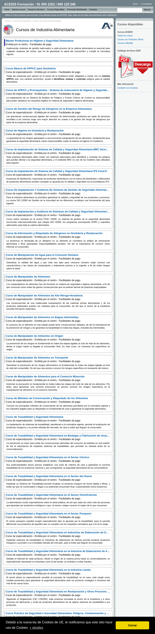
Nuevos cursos (18, 9)
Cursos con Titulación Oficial (130, 39)
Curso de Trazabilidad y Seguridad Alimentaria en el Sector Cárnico (47, 459)
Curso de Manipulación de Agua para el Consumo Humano (43, 256)
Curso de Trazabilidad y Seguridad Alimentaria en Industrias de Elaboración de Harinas (58, 534)
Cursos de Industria (22, 21)
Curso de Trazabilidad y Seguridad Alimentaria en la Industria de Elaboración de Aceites (58, 553)
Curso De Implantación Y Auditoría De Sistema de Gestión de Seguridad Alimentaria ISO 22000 (58, 191)
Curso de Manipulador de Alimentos (43, 278)
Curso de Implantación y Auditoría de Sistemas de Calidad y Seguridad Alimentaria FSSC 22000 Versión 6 (58, 213)
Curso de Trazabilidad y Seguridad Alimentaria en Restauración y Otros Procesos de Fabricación (58, 593)
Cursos (8, 21)
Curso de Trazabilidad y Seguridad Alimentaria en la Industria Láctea (48, 571)
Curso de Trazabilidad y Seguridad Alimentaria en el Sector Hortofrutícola (51, 496)
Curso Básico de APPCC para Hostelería (43, 70)
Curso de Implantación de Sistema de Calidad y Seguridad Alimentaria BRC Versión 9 (58, 151)
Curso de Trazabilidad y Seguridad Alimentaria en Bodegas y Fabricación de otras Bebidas (58, 437)
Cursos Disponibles (55, 9)
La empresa (146, 4)
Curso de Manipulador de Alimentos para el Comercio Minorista (45, 378)
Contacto (93, 9)
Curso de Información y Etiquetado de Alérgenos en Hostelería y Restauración (54, 235)
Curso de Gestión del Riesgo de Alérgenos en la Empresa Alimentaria (49, 110)
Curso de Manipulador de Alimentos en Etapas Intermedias (43, 319)
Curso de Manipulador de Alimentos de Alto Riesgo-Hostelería (44, 297)
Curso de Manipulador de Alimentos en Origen (43, 337)
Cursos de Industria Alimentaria (46, 21)
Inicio (135, 4)
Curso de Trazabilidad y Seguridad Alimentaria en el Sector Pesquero (48, 515)
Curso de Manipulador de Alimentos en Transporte (43, 359)
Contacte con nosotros (128, 88)
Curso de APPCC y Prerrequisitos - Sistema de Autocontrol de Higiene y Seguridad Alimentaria (58, 92)
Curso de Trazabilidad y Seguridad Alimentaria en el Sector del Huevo (49, 478)
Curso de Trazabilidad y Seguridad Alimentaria (43, 418)
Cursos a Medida (125, 43)
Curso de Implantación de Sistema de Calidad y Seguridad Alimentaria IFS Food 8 (56, 173)
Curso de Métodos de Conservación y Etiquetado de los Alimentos (47, 400)
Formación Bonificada (77, 9)
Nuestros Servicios (36, 9)
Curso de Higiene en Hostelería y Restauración (43, 132)
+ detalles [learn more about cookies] (36, 627)
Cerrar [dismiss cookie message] (132, 625)
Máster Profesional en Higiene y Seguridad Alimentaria (40, 42)
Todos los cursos (125, 36)
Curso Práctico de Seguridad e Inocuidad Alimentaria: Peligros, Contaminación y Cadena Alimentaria (58, 615)
